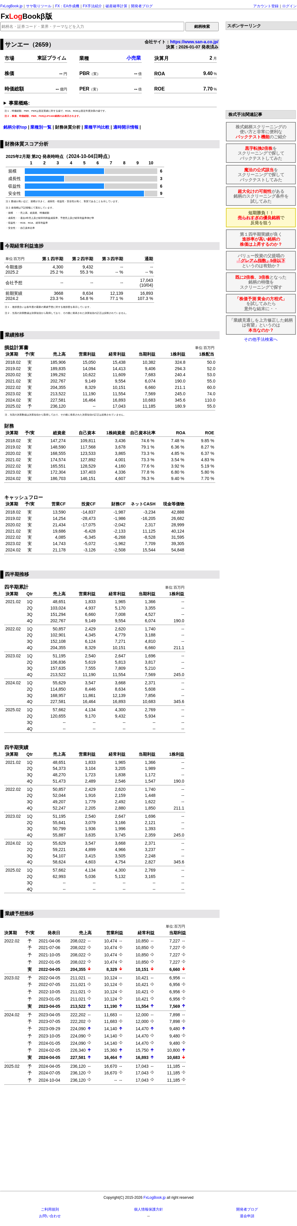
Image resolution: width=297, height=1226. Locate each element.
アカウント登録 (266, 6)
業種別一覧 (40, 127)
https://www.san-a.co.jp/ (194, 41)
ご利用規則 (50, 1209)
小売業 (133, 58)
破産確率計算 (116, 6)
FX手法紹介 (92, 6)
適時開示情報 (126, 127)
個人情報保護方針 (148, 1209)
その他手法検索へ (261, 339)
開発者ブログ (142, 6)
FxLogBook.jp (11, 6)
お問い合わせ (50, 1216)
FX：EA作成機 (67, 6)
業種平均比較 (96, 127)
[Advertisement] (110, 1138)
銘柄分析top (15, 127)
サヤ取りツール (38, 6)
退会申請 (247, 1216)
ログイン (289, 6)
